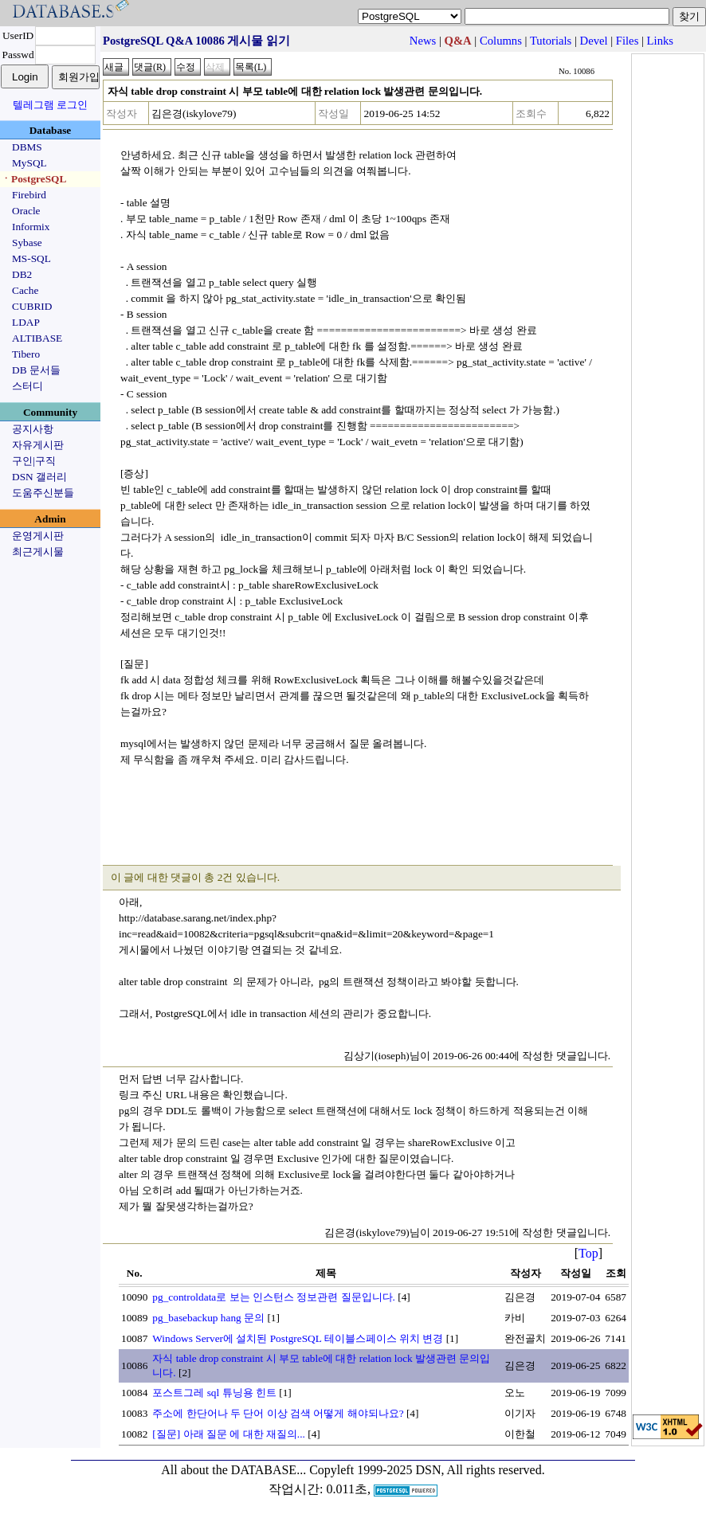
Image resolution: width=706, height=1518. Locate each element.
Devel (594, 40)
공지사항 (32, 429)
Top (588, 1253)
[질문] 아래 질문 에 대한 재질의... (228, 1434)
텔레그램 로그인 (50, 105)
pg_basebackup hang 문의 (208, 1318)
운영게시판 (38, 536)
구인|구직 (34, 461)
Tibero (26, 354)
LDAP (26, 322)
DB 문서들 (36, 370)
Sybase (27, 242)
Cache (25, 290)
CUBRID (32, 306)
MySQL (29, 163)
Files (627, 40)
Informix (30, 227)
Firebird (29, 195)
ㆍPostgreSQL (33, 179)
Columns (501, 40)
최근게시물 (38, 552)
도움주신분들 (43, 493)
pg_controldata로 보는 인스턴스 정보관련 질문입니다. (273, 1297)
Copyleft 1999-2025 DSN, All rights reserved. (427, 1470)
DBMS (27, 147)
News (423, 40)
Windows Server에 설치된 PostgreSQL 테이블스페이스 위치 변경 (297, 1338)
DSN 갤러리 (39, 477)
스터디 (27, 386)
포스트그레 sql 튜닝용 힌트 (214, 1393)
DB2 (22, 274)
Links (660, 40)
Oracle (26, 211)
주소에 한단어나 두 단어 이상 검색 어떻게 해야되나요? (277, 1413)
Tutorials (550, 40)
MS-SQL (31, 258)
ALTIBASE (37, 338)
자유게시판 (38, 445)
